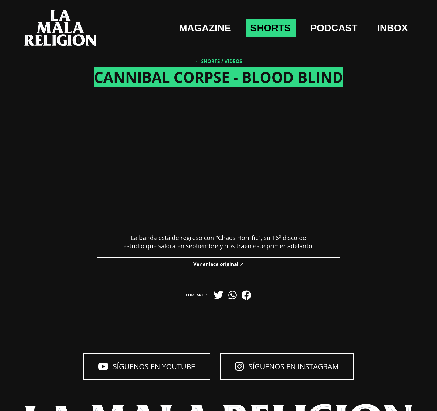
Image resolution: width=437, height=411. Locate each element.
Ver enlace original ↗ (218, 264)
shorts (270, 27)
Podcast (333, 27)
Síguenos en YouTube (146, 366)
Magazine (205, 27)
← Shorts (207, 61)
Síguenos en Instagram (287, 366)
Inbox (392, 27)
